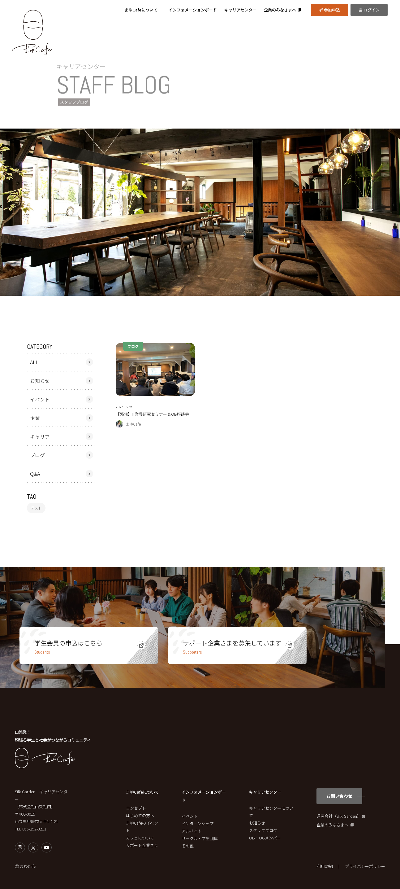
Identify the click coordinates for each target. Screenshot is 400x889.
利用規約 (325, 866)
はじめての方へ (140, 815)
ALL (34, 362)
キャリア (40, 436)
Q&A (35, 473)
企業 (35, 418)
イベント (40, 399)
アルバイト (192, 831)
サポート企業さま (142, 845)
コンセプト (136, 808)
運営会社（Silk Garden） (338, 816)
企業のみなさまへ (332, 825)
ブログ (37, 455)
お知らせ (40, 380)
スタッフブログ (263, 830)
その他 (188, 846)
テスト (36, 507)
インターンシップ (197, 823)
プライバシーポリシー (365, 866)
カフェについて (140, 838)
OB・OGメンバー (265, 838)
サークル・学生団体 (200, 838)
